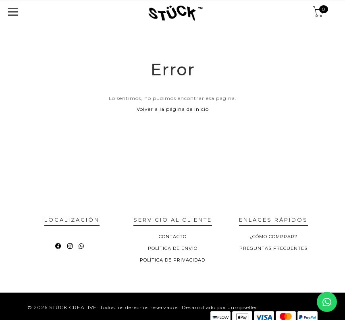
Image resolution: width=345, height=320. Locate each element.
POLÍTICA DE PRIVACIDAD (172, 260)
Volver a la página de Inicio (173, 109)
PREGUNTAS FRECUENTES (273, 248)
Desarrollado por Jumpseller (220, 307)
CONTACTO (173, 236)
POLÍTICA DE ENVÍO (172, 248)
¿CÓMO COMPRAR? (273, 236)
